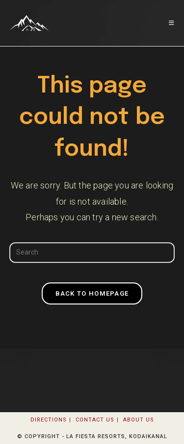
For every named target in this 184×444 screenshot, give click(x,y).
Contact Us (95, 420)
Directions (48, 420)
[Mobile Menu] (172, 22)
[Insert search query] (92, 252)
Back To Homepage (92, 293)
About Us (138, 420)
